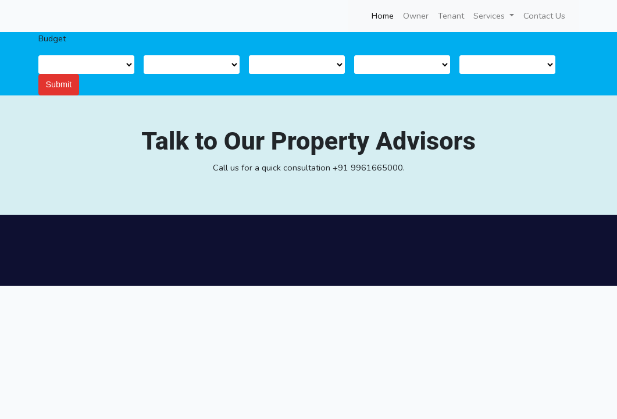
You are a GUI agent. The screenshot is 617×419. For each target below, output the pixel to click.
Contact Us (544, 16)
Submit (59, 84)
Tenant (451, 16)
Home (385, 15)
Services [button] (490, 16)
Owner (416, 16)
